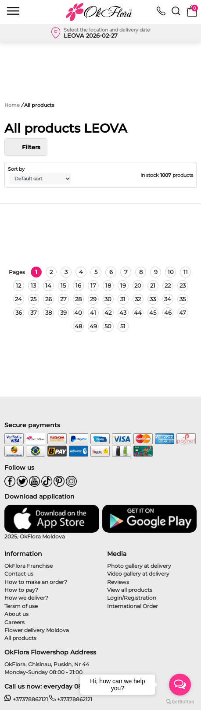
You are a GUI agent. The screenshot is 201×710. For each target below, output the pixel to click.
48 (78, 326)
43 (122, 312)
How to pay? (21, 590)
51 (123, 326)
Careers (14, 622)
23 (182, 285)
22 (168, 285)
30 (107, 298)
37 (33, 312)
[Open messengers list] (180, 685)
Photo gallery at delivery (139, 565)
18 (108, 285)
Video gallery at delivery (138, 573)
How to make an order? (35, 582)
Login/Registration (131, 597)
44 (138, 312)
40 (78, 312)
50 (107, 326)
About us (16, 614)
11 (185, 271)
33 (153, 298)
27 (63, 298)
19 (123, 285)
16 (78, 285)
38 (48, 312)
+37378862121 (26, 699)
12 (18, 285)
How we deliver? (26, 597)
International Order (132, 606)
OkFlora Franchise (28, 565)
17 (93, 285)
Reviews (118, 582)
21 (152, 285)
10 (171, 271)
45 (152, 312)
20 (137, 285)
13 (33, 285)
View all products (129, 590)
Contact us (18, 573)
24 (18, 298)
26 (48, 298)
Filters (25, 147)
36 (18, 312)
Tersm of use (21, 606)
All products (20, 638)
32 (138, 298)
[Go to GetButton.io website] (180, 701)
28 (78, 298)
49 (93, 326)
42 (107, 312)
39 (63, 312)
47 (182, 312)
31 (123, 298)
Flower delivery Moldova (36, 630)
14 (48, 285)
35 (182, 298)
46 (168, 312)
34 (167, 298)
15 (63, 285)
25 (33, 298)
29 (93, 298)
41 (93, 312)
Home (12, 105)
